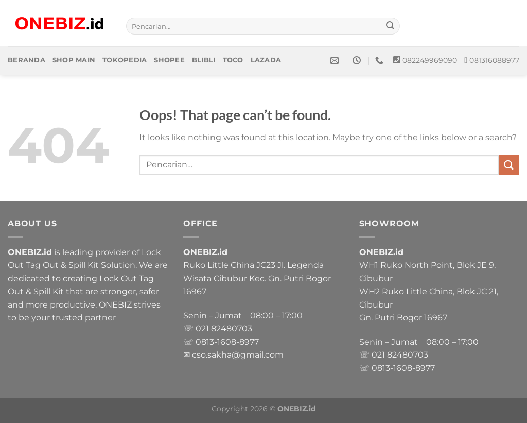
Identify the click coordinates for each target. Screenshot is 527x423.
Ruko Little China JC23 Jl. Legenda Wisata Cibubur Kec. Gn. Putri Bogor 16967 (257, 278)
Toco (233, 60)
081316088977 (494, 60)
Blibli (204, 60)
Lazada (266, 60)
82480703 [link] (231, 328)
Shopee (169, 60)
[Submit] (390, 26)
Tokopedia (124, 60)
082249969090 (429, 60)
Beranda (26, 60)
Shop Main (73, 60)
